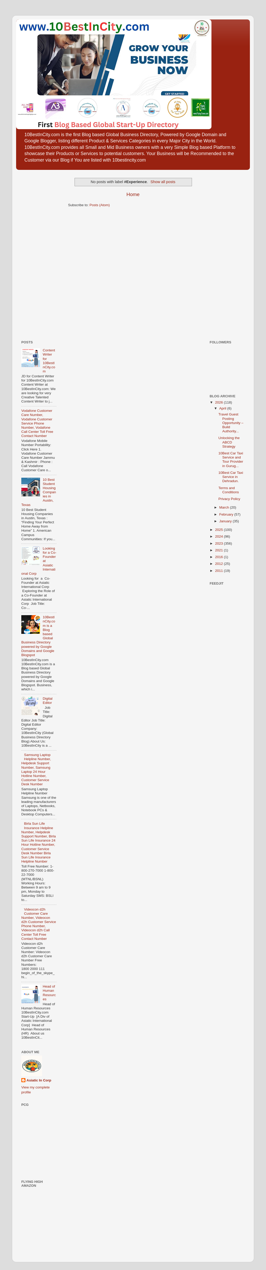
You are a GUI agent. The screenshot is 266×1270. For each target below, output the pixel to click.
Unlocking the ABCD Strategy (229, 442)
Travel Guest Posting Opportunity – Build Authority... (230, 422)
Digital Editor (47, 701)
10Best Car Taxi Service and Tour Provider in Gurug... (230, 459)
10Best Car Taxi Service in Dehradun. (230, 477)
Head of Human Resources (49, 992)
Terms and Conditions (228, 490)
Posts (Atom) (100, 205)
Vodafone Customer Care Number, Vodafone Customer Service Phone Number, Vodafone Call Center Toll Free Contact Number (37, 423)
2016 (219, 557)
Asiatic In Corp (38, 1080)
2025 (219, 530)
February (226, 514)
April (223, 408)
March (224, 507)
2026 (219, 402)
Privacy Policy (229, 499)
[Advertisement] (36, 253)
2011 (219, 571)
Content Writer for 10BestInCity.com (49, 360)
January (226, 521)
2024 (219, 536)
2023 (219, 543)
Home (133, 194)
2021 (219, 550)
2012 (219, 564)
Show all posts (162, 182)
